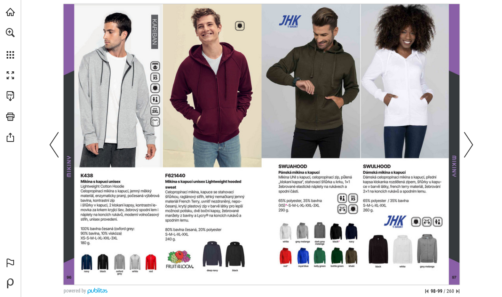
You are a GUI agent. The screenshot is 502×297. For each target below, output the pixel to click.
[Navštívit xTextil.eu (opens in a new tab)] (10, 12)
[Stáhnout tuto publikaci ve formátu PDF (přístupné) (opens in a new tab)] (10, 96)
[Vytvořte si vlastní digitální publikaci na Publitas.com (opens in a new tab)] (10, 283)
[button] (10, 32)
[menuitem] (10, 43)
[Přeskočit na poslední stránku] (457, 291)
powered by (75, 291)
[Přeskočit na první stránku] (426, 291)
